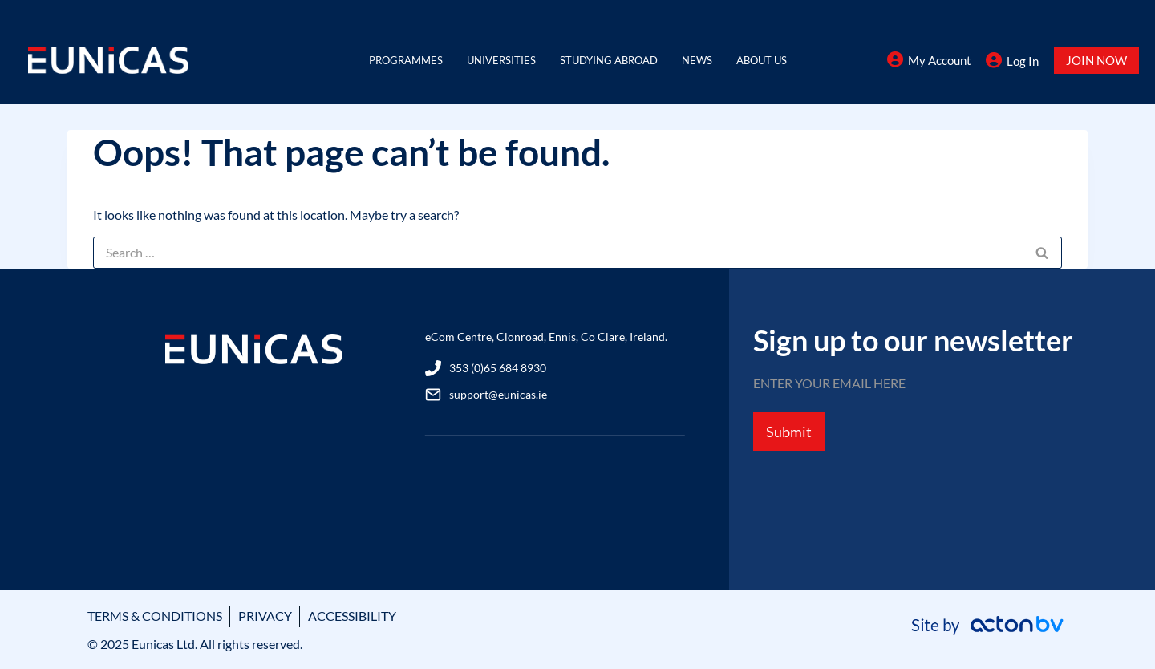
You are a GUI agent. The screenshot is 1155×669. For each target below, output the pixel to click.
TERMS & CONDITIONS (154, 615)
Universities (501, 60)
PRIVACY (265, 615)
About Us (761, 60)
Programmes (406, 60)
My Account (939, 60)
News (697, 60)
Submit (789, 431)
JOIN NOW (1096, 60)
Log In (1023, 61)
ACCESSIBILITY (352, 615)
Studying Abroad (609, 60)
